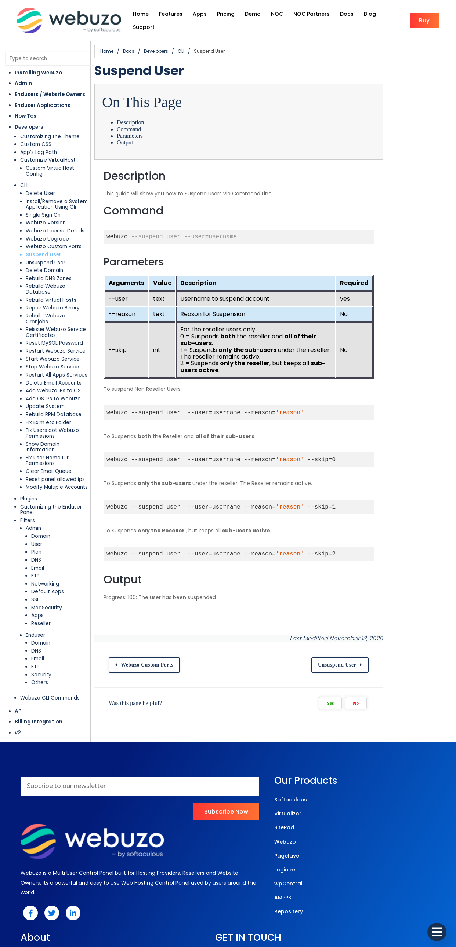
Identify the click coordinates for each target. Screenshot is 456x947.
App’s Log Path (38, 145)
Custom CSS (35, 137)
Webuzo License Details (55, 217)
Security (41, 633)
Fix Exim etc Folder (48, 397)
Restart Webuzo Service (56, 326)
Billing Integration (38, 680)
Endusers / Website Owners (50, 87)
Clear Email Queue (49, 435)
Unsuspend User (45, 249)
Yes (399, 682)
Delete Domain (44, 257)
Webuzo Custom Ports (54, 233)
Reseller (41, 582)
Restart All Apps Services (56, 350)
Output (152, 135)
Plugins (28, 462)
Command (156, 122)
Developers (29, 120)
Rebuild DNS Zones (49, 265)
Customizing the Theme (50, 129)
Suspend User (43, 241)
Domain (40, 494)
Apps (37, 573)
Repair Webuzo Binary (53, 289)
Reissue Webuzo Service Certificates (56, 308)
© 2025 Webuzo (226, 910)
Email (37, 526)
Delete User (40, 180)
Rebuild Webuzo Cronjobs (57, 297)
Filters (27, 479)
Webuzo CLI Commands (50, 656)
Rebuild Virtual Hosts (51, 281)
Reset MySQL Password (54, 318)
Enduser (35, 593)
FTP (35, 534)
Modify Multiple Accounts (57, 451)
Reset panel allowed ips (55, 443)
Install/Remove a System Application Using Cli (57, 191)
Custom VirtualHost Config (59, 161)
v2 (18, 691)
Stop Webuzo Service (52, 342)
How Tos (25, 109)
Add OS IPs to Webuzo (53, 374)
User (36, 502)
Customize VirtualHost (48, 153)
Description (157, 115)
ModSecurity (46, 566)
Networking (45, 542)
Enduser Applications (42, 98)
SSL (35, 558)
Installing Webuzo (38, 65)
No (425, 682)
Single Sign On (43, 202)
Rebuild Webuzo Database (59, 273)
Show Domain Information (58, 419)
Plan (36, 510)
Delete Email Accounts (54, 358)
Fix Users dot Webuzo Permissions (52, 409)
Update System (45, 382)
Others (39, 641)
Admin (23, 76)
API (19, 669)
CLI (24, 172)
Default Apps (47, 550)
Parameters (157, 129)
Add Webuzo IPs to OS (53, 366)
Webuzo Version (46, 209)
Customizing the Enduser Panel (58, 470)
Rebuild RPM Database (54, 390)
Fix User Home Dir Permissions (62, 427)
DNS (36, 518)
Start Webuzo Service (53, 334)
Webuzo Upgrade (47, 226)
